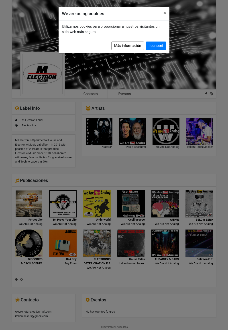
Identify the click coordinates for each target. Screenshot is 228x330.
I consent (156, 46)
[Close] (164, 13)
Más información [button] (127, 46)
